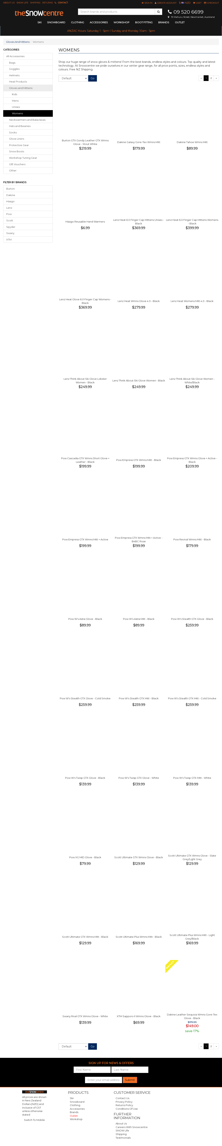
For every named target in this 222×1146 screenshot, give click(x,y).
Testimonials (123, 1137)
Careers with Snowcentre (132, 1127)
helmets (14, 75)
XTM (9, 239)
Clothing (75, 1105)
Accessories (77, 1108)
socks (13, 132)
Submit (130, 1080)
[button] (147, 2)
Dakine (10, 195)
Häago (10, 201)
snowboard (56, 22)
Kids (14, 94)
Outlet (180, 22)
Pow (9, 214)
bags (12, 62)
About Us (9, 2)
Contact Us (122, 1098)
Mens (15, 100)
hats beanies (19, 126)
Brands (163, 22)
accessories (99, 22)
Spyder (10, 226)
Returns (47, 2)
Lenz (9, 207)
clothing (77, 22)
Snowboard (77, 1101)
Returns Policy (124, 1105)
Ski (72, 1098)
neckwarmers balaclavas (27, 119)
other (12, 170)
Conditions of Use (127, 1108)
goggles (14, 68)
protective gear (19, 145)
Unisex (16, 106)
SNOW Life (22, 2)
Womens (17, 113)
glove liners (16, 138)
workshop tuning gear (23, 157)
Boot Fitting (144, 22)
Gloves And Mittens (18, 41)
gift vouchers (17, 164)
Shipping (35, 2)
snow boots (16, 151)
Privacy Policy (124, 1101)
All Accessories (15, 56)
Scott (9, 220)
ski (39, 22)
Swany (10, 233)
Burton (10, 188)
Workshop (121, 22)
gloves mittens (20, 87)
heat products (18, 81)
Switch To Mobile (34, 1119)
